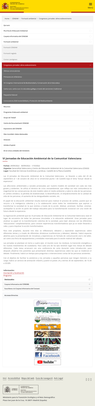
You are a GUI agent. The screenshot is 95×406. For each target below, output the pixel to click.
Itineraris (7, 140)
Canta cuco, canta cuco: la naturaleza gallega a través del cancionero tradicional (32, 89)
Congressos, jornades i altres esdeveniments (55, 18)
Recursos (7, 106)
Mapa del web (27, 378)
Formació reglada (10, 53)
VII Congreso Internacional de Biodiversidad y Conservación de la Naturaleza (32, 83)
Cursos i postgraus (10, 59)
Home (7, 18)
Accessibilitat (14, 378)
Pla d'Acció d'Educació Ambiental (16, 31)
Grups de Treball (10, 117)
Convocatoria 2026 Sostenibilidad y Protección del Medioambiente (28, 101)
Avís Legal (58, 378)
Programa (7, 275)
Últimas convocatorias (12, 71)
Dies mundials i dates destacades (16, 134)
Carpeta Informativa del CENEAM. (16, 284)
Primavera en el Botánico (13, 77)
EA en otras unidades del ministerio (16, 151)
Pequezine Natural (10, 95)
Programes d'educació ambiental (16, 112)
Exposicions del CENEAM (13, 128)
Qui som (7, 25)
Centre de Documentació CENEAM (16, 123)
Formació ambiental (28, 18)
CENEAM (15, 18)
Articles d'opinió (9, 145)
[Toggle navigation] (89, 6)
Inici (5, 378)
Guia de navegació (44, 378)
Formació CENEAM (10, 47)
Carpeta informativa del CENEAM (16, 36)
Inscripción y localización (13, 273)
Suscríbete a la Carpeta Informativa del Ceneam (22, 289)
